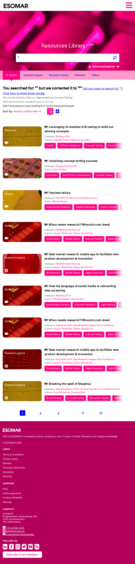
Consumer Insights (99, 398)
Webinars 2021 (63, 136)
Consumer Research (84, 304)
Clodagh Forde (60, 139)
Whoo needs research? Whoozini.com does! (79, 225)
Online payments (12, 493)
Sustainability (121, 398)
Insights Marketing (85, 206)
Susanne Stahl (78, 392)
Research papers (33, 75)
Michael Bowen (60, 201)
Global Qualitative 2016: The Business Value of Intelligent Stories (88, 389)
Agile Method (108, 304)
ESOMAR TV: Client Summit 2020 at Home (76, 197)
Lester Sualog (59, 169)
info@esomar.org (14, 531)
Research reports (58, 75)
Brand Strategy (54, 398)
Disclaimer (8, 472)
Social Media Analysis (57, 304)
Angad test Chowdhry (79, 139)
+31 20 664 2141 (13, 528)
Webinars (80, 75)
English (50, 145)
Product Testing (116, 145)
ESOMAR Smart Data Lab (68, 229)
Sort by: (8, 111)
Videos (95, 75)
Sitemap (7, 502)
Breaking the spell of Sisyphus (70, 384)
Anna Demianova (61, 392)
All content (11, 75)
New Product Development (76, 175)
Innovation (51, 175)
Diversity (7, 476)
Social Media (53, 238)
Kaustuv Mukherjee (63, 233)
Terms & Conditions (13, 454)
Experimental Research (58, 206)
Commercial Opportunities (18, 534)
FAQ (5, 489)
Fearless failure (59, 193)
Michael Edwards (61, 299)
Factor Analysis (108, 206)
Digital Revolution (116, 238)
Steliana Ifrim (77, 299)
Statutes (7, 463)
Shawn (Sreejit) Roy (83, 233)
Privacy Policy (10, 459)
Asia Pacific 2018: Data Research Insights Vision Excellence (85, 325)
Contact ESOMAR (12, 497)
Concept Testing (94, 145)
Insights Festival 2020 (66, 166)
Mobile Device (72, 238)
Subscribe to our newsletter (22, 554)
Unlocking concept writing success (73, 161)
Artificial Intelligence (69, 145)
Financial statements (14, 467)
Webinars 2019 (63, 295)
